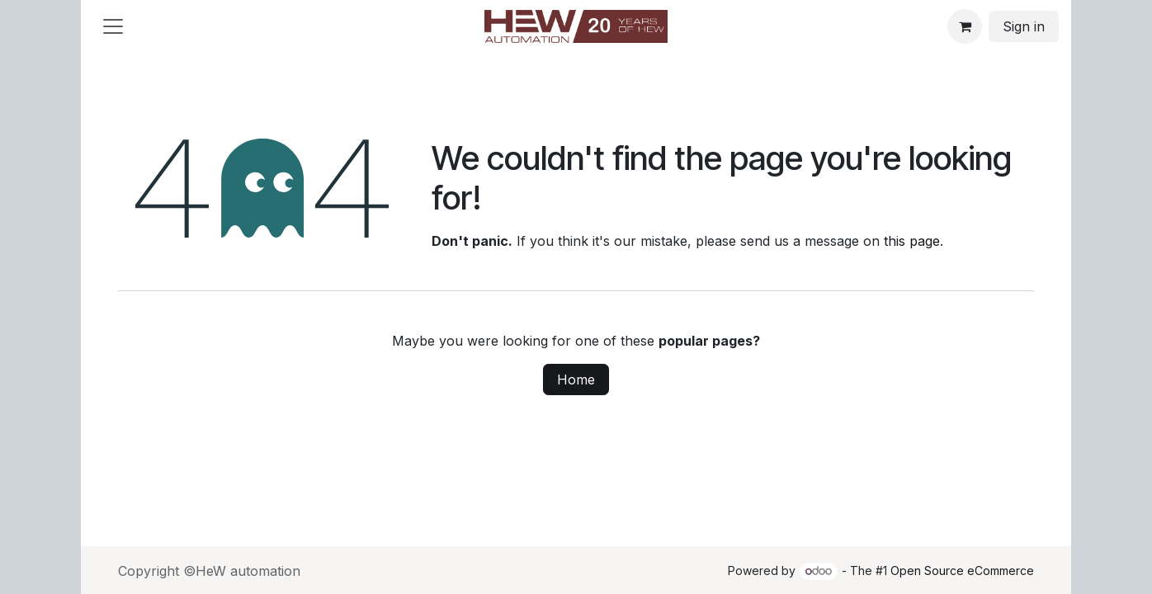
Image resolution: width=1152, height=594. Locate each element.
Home (576, 379)
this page (912, 241)
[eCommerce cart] (964, 26)
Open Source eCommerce (962, 570)
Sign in (1024, 26)
